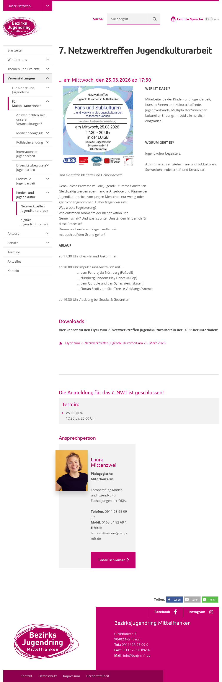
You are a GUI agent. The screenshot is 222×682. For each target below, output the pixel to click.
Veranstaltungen (28, 78)
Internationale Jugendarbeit (26, 153)
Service (28, 243)
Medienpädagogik (32, 133)
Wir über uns (28, 59)
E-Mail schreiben (112, 560)
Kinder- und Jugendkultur (32, 194)
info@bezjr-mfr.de (136, 655)
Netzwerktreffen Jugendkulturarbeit (34, 208)
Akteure (28, 233)
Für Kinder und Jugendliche (30, 90)
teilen (177, 599)
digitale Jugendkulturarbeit (34, 222)
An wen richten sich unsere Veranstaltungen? (31, 119)
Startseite (14, 50)
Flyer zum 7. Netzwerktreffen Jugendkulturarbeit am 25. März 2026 (115, 343)
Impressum (71, 676)
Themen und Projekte (28, 69)
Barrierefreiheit (97, 676)
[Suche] (154, 18)
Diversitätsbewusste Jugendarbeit (32, 167)
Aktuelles (14, 261)
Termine (14, 252)
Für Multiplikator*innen (30, 103)
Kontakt (13, 270)
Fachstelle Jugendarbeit (32, 181)
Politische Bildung (32, 142)
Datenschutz (47, 676)
